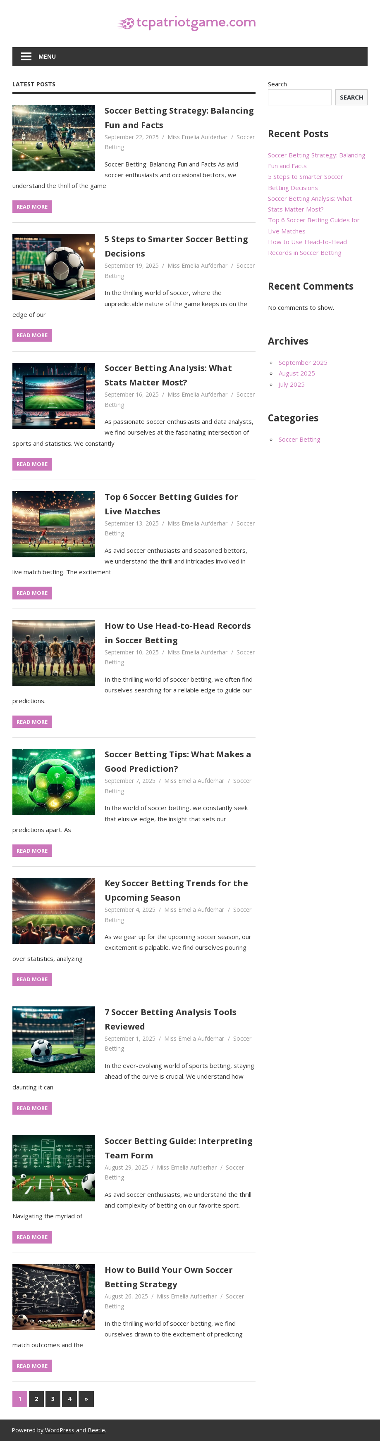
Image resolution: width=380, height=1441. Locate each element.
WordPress (59, 1430)
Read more (32, 206)
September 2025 (303, 362)
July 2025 (292, 384)
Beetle (96, 1430)
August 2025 (297, 373)
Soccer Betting (299, 439)
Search (277, 84)
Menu (47, 56)
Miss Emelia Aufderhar (197, 137)
